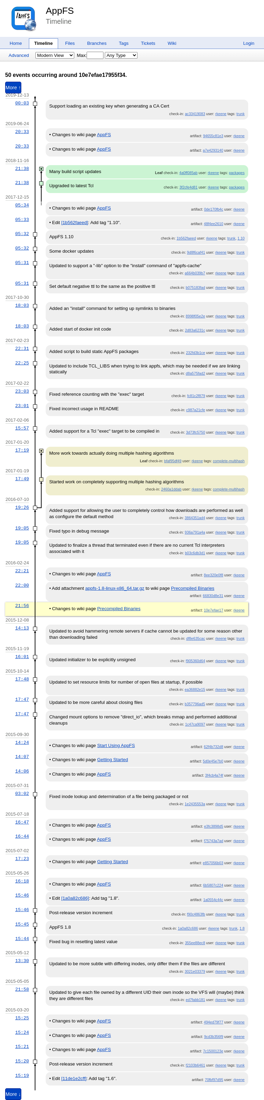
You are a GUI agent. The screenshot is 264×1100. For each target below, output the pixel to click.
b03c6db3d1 (195, 553)
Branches (97, 43)
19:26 (22, 507)
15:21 (22, 1046)
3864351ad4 (195, 518)
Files (70, 43)
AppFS (60, 11)
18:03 (22, 305)
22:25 (22, 363)
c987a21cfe (195, 410)
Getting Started (112, 759)
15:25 (22, 1018)
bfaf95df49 (173, 461)
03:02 (22, 793)
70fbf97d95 (214, 1080)
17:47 (22, 699)
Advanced (19, 55)
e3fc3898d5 (213, 826)
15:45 (22, 924)
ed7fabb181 (195, 1000)
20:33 (22, 132)
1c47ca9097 (195, 724)
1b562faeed (186, 238)
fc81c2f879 (196, 396)
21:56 (22, 606)
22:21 (22, 571)
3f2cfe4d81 (188, 187)
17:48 (22, 679)
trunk (240, 114)
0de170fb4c (213, 209)
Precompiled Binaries (192, 588)
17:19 (22, 450)
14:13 (22, 628)
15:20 (22, 1061)
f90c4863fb (196, 914)
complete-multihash (228, 461)
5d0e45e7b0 (213, 761)
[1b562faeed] (74, 222)
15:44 (22, 939)
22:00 (22, 585)
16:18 (22, 881)
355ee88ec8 (195, 943)
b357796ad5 (195, 704)
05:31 (22, 263)
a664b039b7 (195, 273)
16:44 (22, 836)
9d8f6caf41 (196, 252)
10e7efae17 (213, 610)
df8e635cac (195, 638)
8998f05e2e (195, 316)
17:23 (22, 859)
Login (248, 43)
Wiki (172, 43)
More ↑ (13, 87)
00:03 (22, 103)
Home (16, 43)
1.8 (242, 928)
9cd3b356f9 (213, 1037)
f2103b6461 (195, 1065)
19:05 (22, 528)
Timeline (43, 43)
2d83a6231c (195, 330)
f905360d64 (195, 661)
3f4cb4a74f (214, 775)
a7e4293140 (213, 150)
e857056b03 (213, 863)
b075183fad (195, 287)
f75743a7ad (213, 841)
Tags (124, 43)
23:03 (22, 391)
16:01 (22, 657)
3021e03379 (195, 971)
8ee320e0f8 (213, 575)
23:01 (22, 406)
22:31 (22, 348)
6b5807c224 (213, 885)
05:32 (22, 234)
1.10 (241, 238)
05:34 (22, 205)
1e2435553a (195, 804)
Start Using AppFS (116, 745)
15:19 (22, 1075)
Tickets (148, 43)
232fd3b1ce (195, 353)
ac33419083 (195, 114)
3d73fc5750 (195, 432)
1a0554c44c (213, 900)
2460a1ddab (171, 489)
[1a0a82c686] (75, 898)
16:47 (22, 822)
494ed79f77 (213, 1022)
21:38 (22, 168)
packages (237, 173)
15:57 (22, 428)
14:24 (22, 742)
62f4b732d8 (213, 747)
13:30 (22, 961)
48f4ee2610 (213, 224)
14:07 (22, 757)
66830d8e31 (213, 596)
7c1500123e (213, 1051)
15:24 (22, 1032)
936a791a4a (195, 532)
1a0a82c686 (188, 928)
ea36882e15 (195, 689)
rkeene (221, 114)
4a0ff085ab (188, 173)
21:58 (22, 989)
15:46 (22, 895)
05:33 (22, 219)
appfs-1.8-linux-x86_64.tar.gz (114, 588)
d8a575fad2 (195, 373)
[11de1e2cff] (73, 1078)
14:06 (22, 771)
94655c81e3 (213, 136)
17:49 (22, 479)
